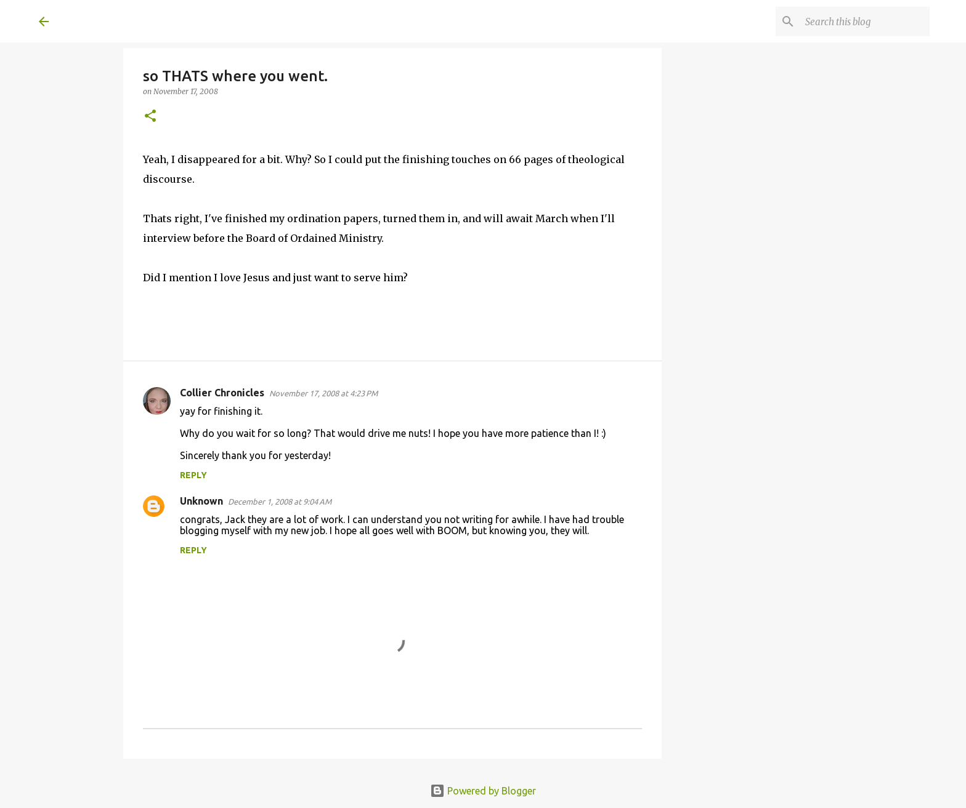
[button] (150, 116)
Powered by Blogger (483, 790)
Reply (193, 475)
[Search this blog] (865, 21)
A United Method (138, 21)
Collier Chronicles (222, 392)
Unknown (201, 500)
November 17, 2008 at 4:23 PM (323, 393)
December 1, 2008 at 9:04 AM (279, 501)
